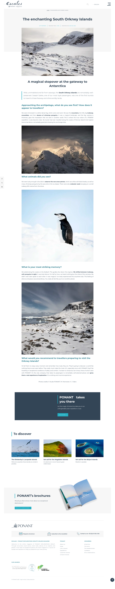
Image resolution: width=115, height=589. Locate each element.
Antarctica (87, 544)
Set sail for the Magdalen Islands (56, 459)
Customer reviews (65, 552)
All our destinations (89, 552)
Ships (61, 546)
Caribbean (87, 550)
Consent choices (64, 554)
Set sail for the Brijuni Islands (87, 459)
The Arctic (87, 546)
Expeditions (63, 550)
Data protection (30, 579)
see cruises (62, 414)
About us (62, 544)
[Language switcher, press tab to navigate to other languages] (97, 4)
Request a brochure (22, 508)
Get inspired (42, 25)
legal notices (23, 579)
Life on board (63, 548)
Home (48, 10)
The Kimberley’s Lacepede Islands (24, 459)
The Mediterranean (89, 548)
